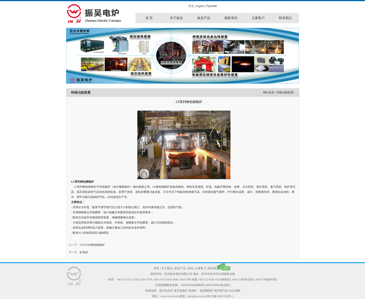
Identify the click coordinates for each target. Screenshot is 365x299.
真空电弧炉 (181, 290)
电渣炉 (193, 290)
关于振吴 (166, 268)
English (200, 6)
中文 (191, 6)
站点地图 (234, 290)
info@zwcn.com (197, 296)
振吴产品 (180, 268)
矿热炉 (84, 252)
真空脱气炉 (221, 290)
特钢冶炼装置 (285, 92)
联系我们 (213, 268)
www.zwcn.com (170, 296)
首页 (156, 268)
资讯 (190, 268)
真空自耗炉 (166, 290)
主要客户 (200, 268)
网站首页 (268, 92)
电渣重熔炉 (207, 290)
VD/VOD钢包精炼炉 (92, 244)
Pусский (211, 6)
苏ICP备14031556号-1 (220, 296)
